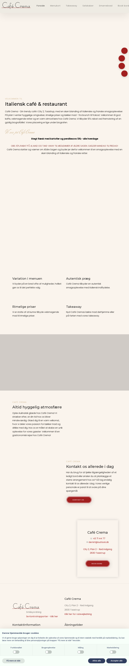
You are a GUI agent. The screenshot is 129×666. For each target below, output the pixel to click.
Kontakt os (78, 500)
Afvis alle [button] (96, 661)
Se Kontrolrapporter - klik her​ (42, 616)
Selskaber (88, 5)
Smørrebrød (105, 5)
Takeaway (71, 5)
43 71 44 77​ (99, 538)
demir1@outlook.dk (99, 542)
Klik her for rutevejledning (78, 614)
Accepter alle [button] (116, 661)
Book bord (97, 564)
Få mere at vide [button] (13, 661)
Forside (41, 5)
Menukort (55, 5)
